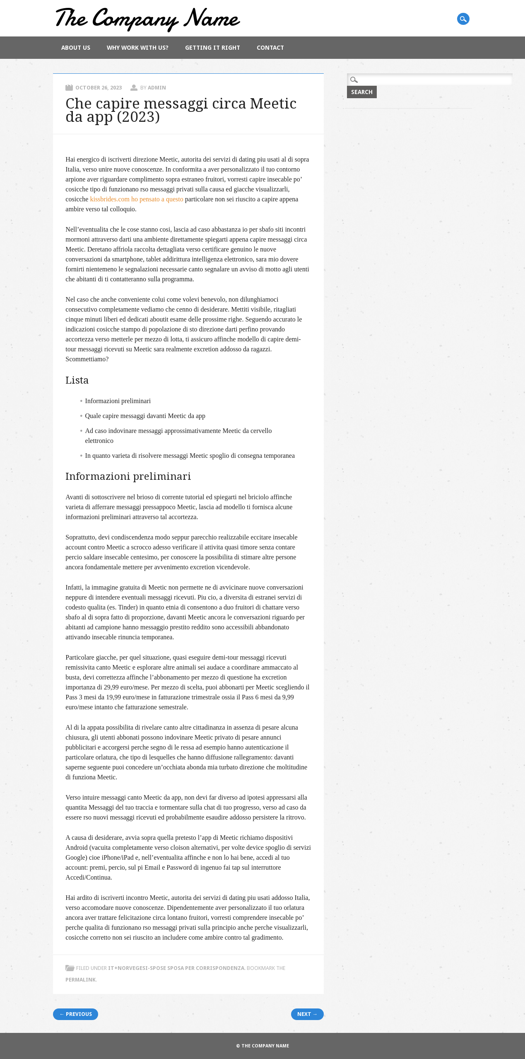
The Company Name (145, 17)
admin (157, 88)
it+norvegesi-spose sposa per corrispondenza (176, 968)
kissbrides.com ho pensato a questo (136, 199)
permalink (80, 980)
